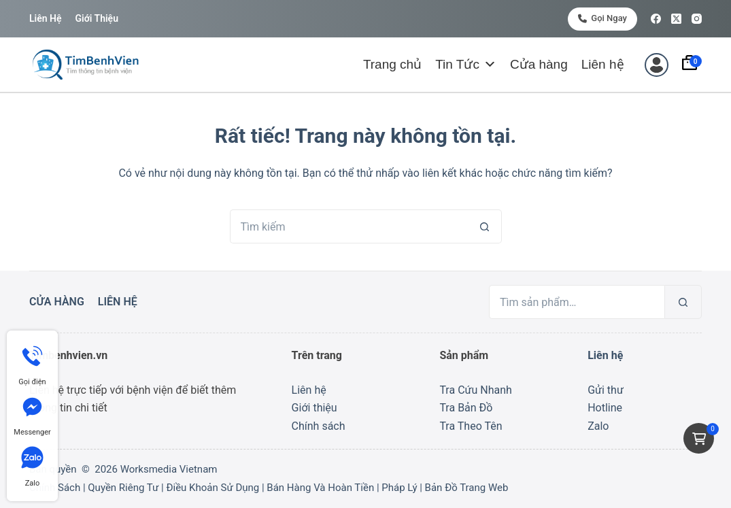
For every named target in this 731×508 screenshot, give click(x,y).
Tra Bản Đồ (465, 407)
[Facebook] (656, 19)
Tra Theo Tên (470, 426)
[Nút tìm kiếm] (485, 226)
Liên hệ (45, 18)
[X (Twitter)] (676, 19)
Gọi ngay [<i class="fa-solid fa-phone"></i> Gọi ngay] (602, 18)
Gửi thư (606, 390)
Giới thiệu (96, 18)
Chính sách (318, 426)
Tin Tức (465, 64)
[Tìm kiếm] (683, 302)
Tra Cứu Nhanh (475, 390)
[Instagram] (697, 19)
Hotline (605, 407)
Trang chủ (392, 64)
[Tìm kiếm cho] (349, 226)
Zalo (598, 426)
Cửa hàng (539, 64)
